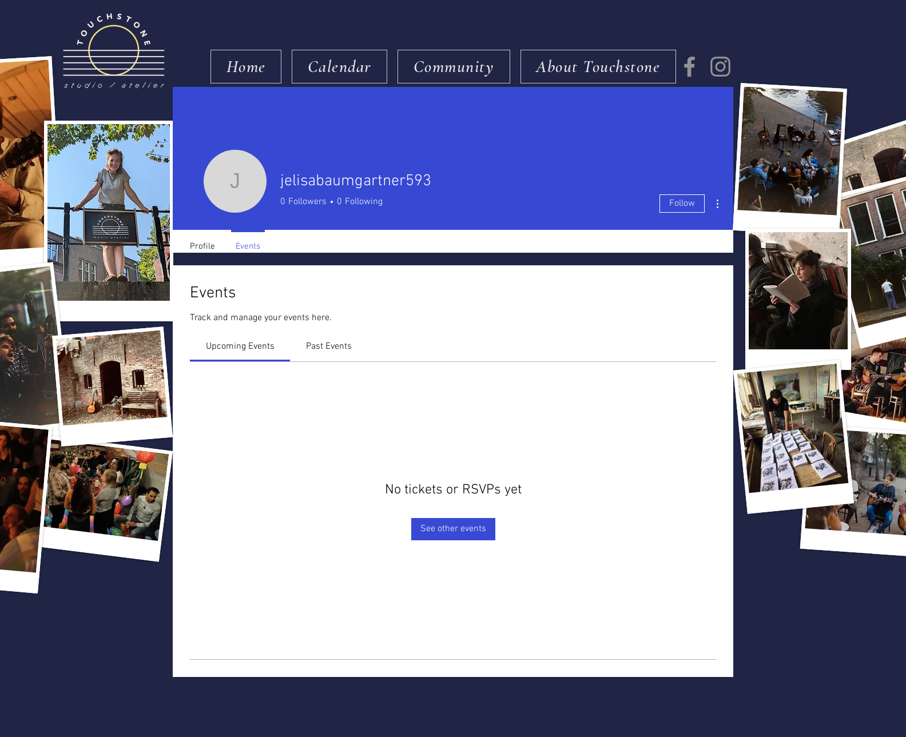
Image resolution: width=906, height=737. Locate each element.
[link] (240, 346)
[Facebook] (689, 66)
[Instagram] (720, 66)
